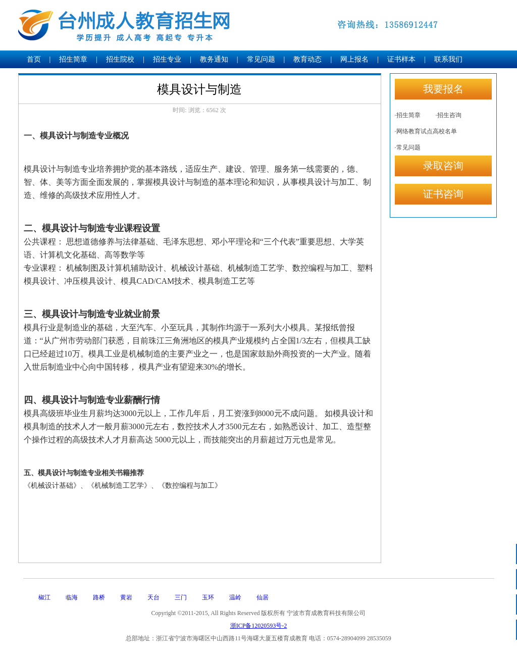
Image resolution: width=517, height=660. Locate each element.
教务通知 (214, 59)
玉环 (208, 597)
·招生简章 (408, 115)
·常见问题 (408, 147)
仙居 (262, 597)
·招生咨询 (448, 115)
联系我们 (448, 59)
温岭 (235, 597)
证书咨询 (443, 193)
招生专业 (167, 59)
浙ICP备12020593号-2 (258, 625)
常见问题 (261, 59)
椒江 (44, 597)
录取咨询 (443, 165)
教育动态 (307, 59)
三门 (181, 597)
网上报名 (354, 59)
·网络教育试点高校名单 (426, 131)
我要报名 (443, 88)
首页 (34, 59)
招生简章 (73, 59)
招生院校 (120, 59)
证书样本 (401, 59)
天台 (153, 597)
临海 (72, 597)
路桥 (99, 597)
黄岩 (126, 597)
